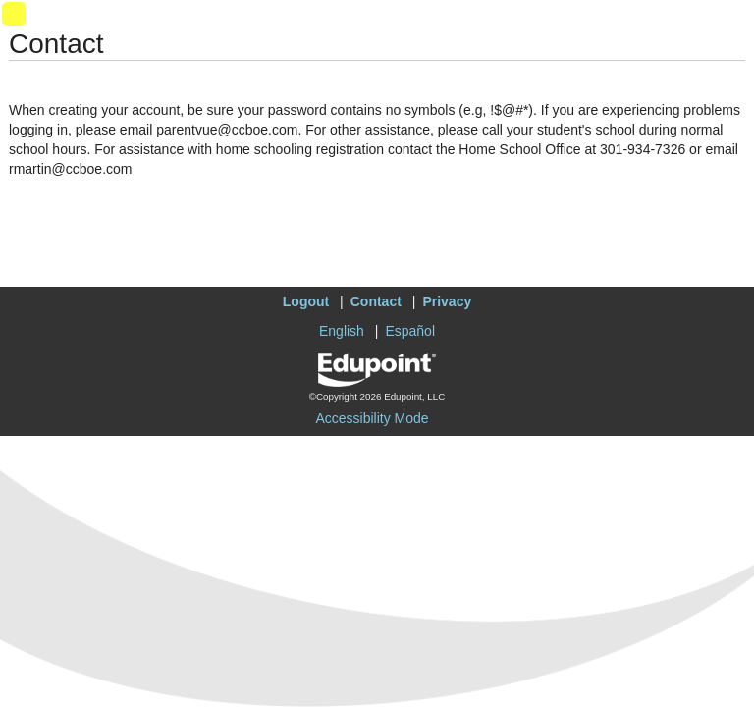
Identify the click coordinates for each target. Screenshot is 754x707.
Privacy (446, 301)
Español (410, 331)
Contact (376, 301)
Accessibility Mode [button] (371, 418)
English (341, 331)
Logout (306, 301)
